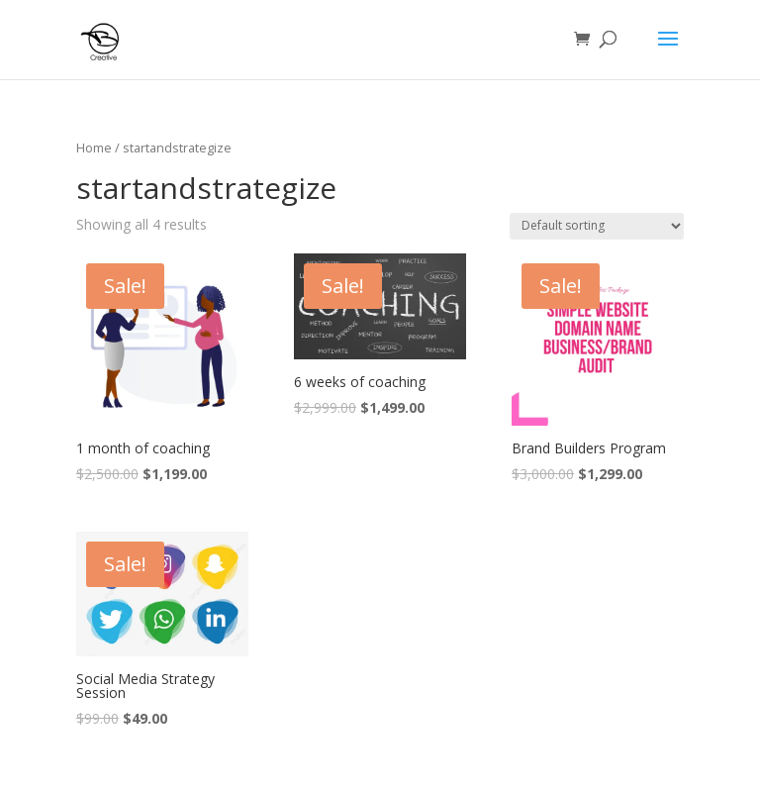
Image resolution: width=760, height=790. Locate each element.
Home (94, 147)
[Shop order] (597, 226)
